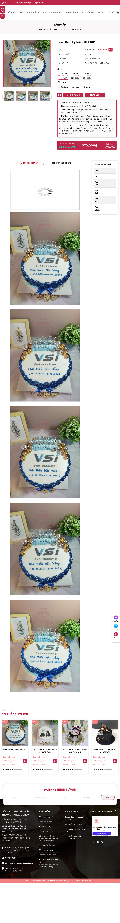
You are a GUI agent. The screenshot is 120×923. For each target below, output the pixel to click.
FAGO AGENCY (88, 881)
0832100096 (9, 3)
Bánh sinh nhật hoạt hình (48, 855)
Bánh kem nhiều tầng (47, 845)
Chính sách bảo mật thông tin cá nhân (73, 837)
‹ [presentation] (4, 96)
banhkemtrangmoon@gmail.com (31, 3)
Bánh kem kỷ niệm (45, 827)
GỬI (107, 797)
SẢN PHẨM (53, 29)
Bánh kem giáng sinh (46, 831)
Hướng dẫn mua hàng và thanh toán (74, 818)
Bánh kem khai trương (47, 836)
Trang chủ (42, 29)
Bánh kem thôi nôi (45, 822)
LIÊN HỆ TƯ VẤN (73, 95)
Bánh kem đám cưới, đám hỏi (48, 861)
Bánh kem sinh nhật (46, 817)
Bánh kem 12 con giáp (47, 867)
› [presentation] (50, 96)
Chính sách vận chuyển (74, 824)
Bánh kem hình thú (46, 850)
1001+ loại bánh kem (47, 841)
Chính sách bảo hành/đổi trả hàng (75, 830)
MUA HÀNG (94, 95)
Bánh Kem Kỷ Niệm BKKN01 (71, 29)
